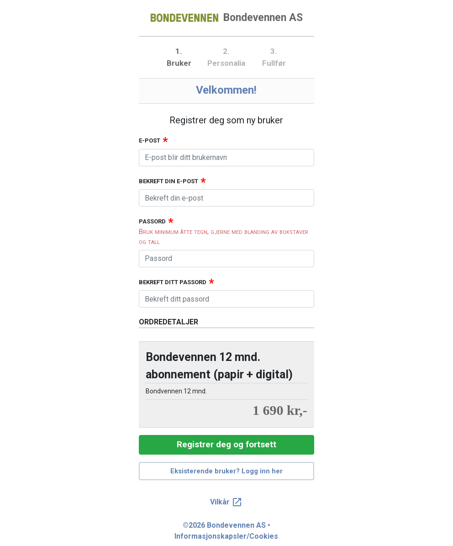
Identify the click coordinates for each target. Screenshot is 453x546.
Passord (152, 221)
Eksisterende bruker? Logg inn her (226, 471)
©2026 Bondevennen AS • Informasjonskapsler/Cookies (226, 531)
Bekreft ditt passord (172, 282)
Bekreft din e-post (168, 181)
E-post (149, 140)
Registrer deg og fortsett (226, 444)
